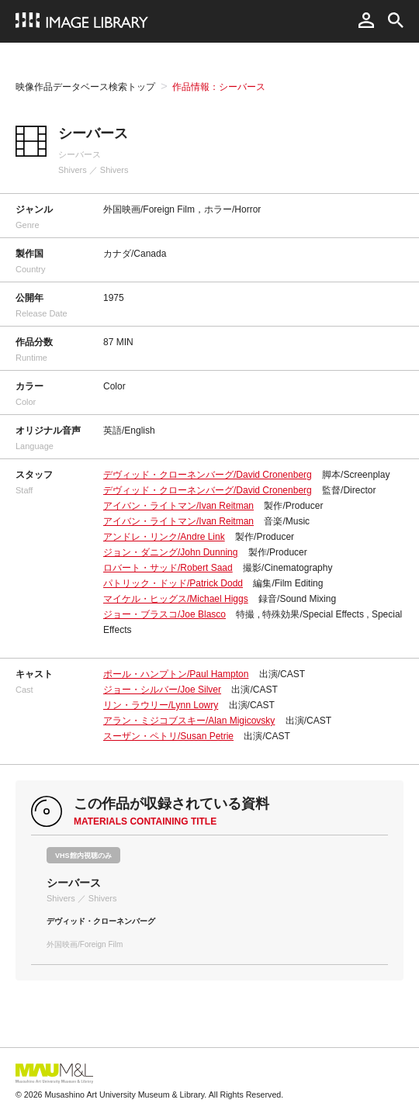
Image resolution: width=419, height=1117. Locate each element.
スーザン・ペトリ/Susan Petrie (168, 736)
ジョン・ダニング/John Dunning (170, 552)
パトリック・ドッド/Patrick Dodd (173, 583)
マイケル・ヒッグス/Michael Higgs (175, 598)
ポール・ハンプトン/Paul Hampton (175, 674)
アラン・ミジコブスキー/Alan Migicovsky (189, 720)
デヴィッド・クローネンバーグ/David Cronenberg (207, 474)
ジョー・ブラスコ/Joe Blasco (164, 614)
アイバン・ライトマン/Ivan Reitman (178, 505)
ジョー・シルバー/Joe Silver (162, 689)
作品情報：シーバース (218, 86)
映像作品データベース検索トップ (85, 86)
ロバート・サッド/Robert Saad (168, 567)
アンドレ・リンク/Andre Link (164, 536)
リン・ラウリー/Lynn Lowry (160, 705)
